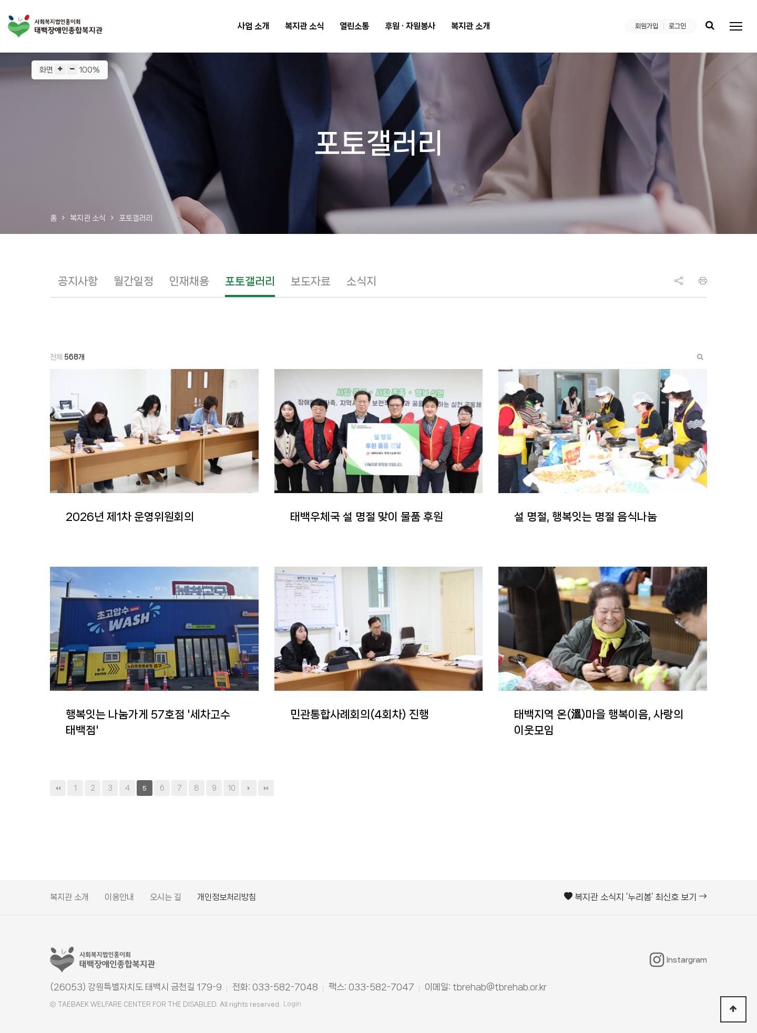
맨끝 (266, 788)
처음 (58, 788)
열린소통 (354, 26)
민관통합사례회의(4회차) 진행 (359, 714)
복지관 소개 (470, 26)
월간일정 (134, 281)
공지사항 (78, 281)
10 (232, 788)
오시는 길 (165, 897)
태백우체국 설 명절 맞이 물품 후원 (366, 517)
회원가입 (646, 26)
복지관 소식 (304, 26)
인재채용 (189, 281)
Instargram (678, 960)
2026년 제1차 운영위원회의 (130, 517)
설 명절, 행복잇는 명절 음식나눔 (585, 517)
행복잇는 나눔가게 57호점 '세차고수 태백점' (148, 722)
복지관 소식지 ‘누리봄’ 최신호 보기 (635, 897)
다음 (249, 788)
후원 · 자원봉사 (410, 26)
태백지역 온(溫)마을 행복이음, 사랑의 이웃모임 (598, 722)
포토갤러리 (250, 281)
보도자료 (311, 281)
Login (292, 1003)
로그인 (677, 26)
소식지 (361, 281)
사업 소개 (253, 26)
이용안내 (119, 897)
